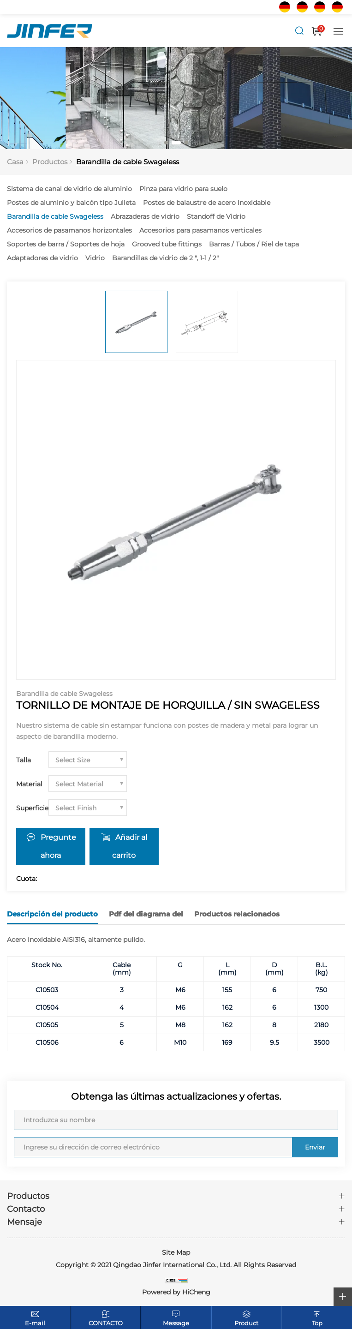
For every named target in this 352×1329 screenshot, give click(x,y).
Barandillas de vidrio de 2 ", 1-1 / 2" (165, 258)
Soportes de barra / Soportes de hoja (66, 244)
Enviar (315, 1147)
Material (29, 784)
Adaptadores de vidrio (42, 258)
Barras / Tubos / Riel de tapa (254, 244)
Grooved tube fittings (167, 244)
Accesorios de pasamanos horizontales (69, 230)
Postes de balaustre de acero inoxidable (206, 202)
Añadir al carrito (130, 846)
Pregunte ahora (58, 846)
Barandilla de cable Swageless (127, 161)
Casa (15, 161)
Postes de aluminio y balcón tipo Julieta (71, 202)
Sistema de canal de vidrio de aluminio (69, 189)
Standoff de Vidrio (216, 216)
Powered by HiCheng (176, 1291)
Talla (23, 760)
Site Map (176, 1252)
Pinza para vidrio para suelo (183, 189)
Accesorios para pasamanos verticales (200, 230)
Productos (49, 161)
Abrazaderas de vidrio (145, 216)
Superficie (32, 808)
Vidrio (95, 258)
